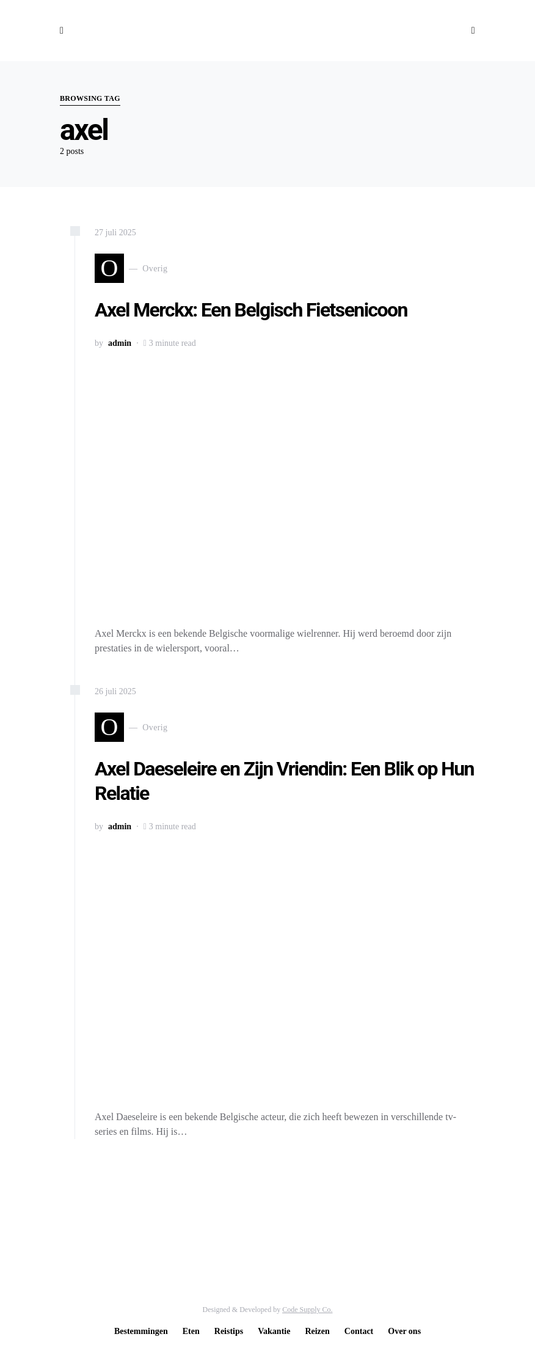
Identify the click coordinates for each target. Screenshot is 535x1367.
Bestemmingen (141, 1331)
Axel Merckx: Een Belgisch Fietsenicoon (251, 309)
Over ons (404, 1331)
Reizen (317, 1331)
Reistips (228, 1331)
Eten (191, 1331)
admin (119, 343)
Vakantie (274, 1331)
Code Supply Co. (307, 1309)
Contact (358, 1331)
